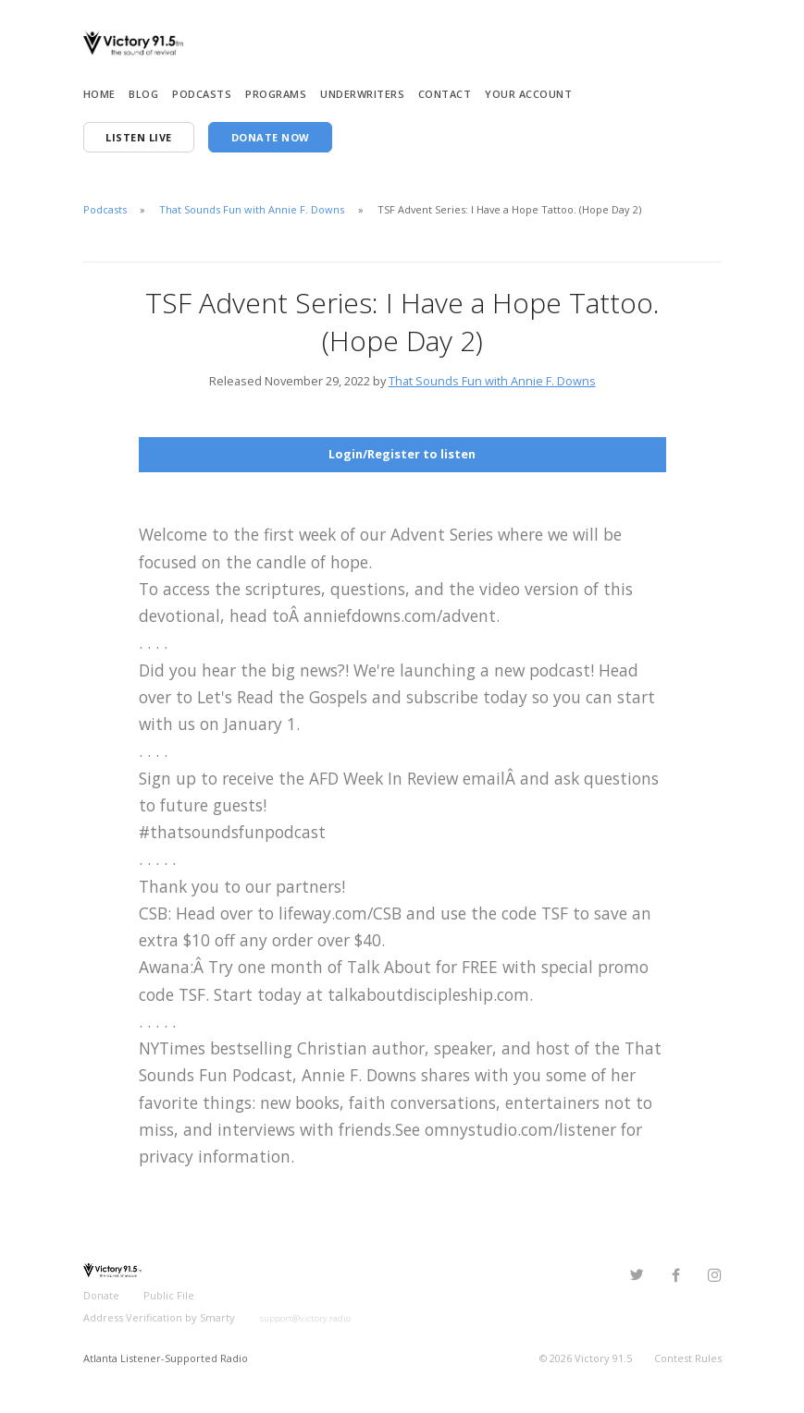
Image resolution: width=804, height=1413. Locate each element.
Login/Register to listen (402, 453)
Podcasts (201, 94)
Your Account (528, 94)
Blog (143, 94)
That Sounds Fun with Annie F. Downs (251, 209)
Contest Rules (688, 1358)
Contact (445, 94)
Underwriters (362, 94)
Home (99, 94)
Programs (275, 94)
